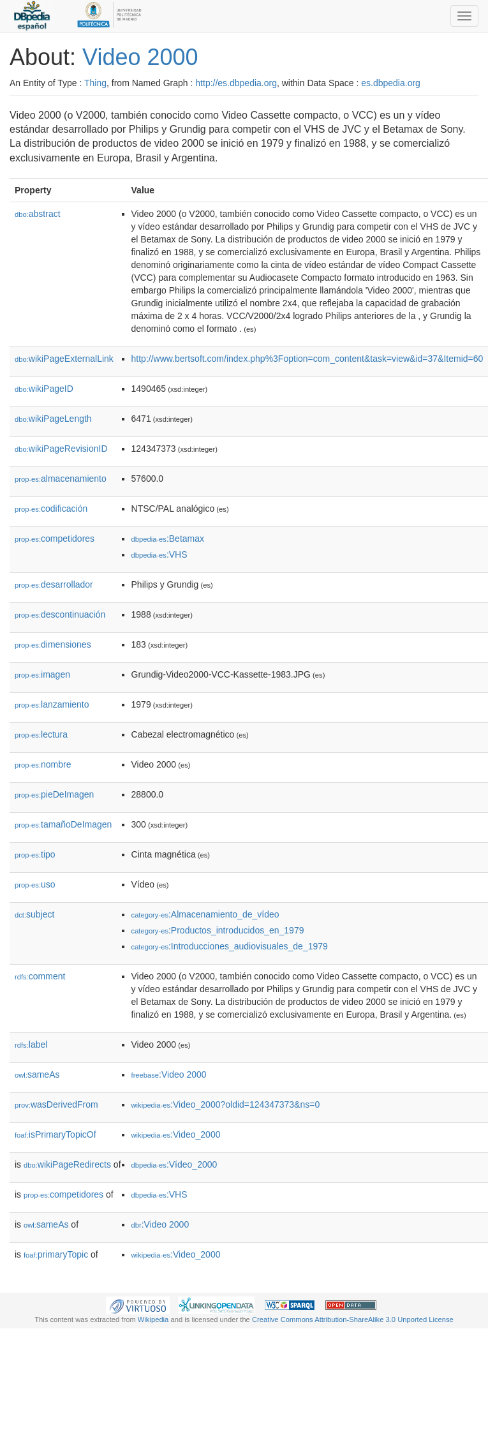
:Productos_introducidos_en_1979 (217, 930)
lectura (41, 734)
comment (40, 976)
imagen (42, 674)
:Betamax (168, 538)
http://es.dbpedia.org (236, 83)
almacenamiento (61, 478)
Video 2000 (140, 57)
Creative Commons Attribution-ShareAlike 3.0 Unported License (353, 1319)
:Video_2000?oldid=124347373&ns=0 (225, 1104)
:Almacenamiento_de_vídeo (205, 914)
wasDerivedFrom (56, 1104)
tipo (35, 854)
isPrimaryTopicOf (55, 1134)
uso (35, 884)
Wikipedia (153, 1319)
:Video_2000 (176, 1134)
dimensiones (53, 644)
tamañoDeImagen (63, 824)
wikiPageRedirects (67, 1164)
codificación (51, 508)
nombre (43, 764)
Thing (95, 83)
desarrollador (54, 584)
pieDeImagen (54, 794)
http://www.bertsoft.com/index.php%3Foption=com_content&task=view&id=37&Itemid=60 (307, 358)
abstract (38, 214)
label (31, 1044)
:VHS (159, 554)
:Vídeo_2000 (174, 1164)
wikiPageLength (53, 418)
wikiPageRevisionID (61, 448)
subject (34, 914)
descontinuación (60, 614)
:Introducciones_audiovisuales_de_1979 (229, 946)
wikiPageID (44, 388)
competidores (54, 538)
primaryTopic (56, 1254)
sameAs (37, 1074)
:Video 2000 (169, 1074)
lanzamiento (52, 704)
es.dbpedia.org (390, 83)
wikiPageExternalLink (64, 358)
